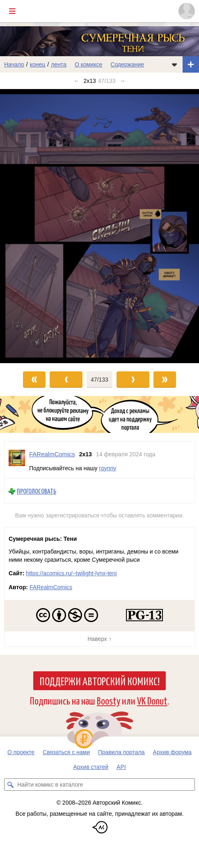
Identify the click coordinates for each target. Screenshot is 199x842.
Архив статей (90, 767)
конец (38, 64)
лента (58, 64)
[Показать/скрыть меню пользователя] (187, 11)
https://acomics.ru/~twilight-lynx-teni (71, 573)
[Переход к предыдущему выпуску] (25, 226)
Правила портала (121, 752)
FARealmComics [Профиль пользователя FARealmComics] (52, 454)
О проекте (20, 752)
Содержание (127, 64)
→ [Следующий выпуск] (123, 81)
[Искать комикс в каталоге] (10, 784)
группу (107, 468)
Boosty (108, 700)
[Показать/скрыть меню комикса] (174, 64)
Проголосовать (36, 491)
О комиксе (88, 64)
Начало (14, 64)
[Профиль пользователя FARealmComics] (17, 460)
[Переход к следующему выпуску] (99, 226)
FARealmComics (51, 587)
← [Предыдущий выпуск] (76, 81)
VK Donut (152, 700)
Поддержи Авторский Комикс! (99, 681)
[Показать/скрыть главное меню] (12, 11)
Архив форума (172, 752)
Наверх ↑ (99, 639)
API (121, 767)
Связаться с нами (66, 752)
